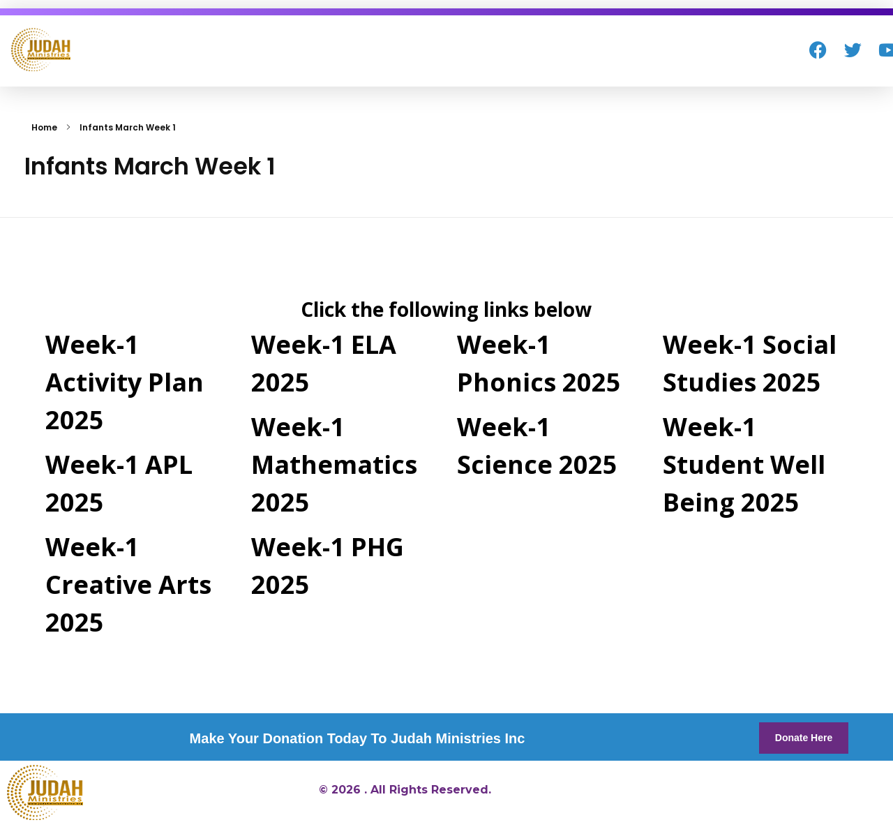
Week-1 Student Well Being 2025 (744, 464)
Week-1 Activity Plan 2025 (124, 382)
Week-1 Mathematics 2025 (334, 464)
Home (44, 127)
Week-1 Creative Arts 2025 (128, 584)
